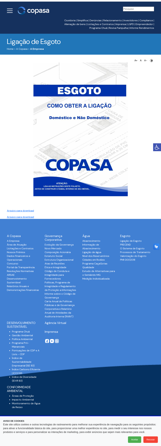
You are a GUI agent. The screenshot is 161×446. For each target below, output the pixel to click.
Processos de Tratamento (135, 252)
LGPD (131, 24)
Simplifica (82, 20)
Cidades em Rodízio (93, 259)
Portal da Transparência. (21, 267)
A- (145, 60)
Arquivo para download (20, 210)
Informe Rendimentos (142, 28)
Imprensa (121, 24)
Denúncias (96, 20)
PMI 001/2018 (127, 259)
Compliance (146, 20)
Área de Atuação (17, 244)
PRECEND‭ (125, 244)
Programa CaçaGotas (94, 263)
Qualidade (88, 267)
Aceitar (134, 439)
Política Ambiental (22, 339)
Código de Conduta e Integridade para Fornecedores (57, 274)
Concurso (12, 263)
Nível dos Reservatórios (95, 256)
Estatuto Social (53, 256)
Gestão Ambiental (22, 335)
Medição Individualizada (96, 278)
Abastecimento (91, 241)
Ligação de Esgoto (131, 241)
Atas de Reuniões (55, 263)
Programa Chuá (98, 28)
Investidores (131, 20)
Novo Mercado (53, 248)
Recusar (151, 439)
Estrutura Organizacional (59, 259)
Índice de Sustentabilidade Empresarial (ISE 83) (23, 361)
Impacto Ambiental (23, 399)
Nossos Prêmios (16, 252)
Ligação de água (91, 252)
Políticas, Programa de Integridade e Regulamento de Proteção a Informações (60, 286)
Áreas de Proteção (23, 395)
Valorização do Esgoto (133, 256)
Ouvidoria (69, 20)
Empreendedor (144, 24)
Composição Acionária (58, 252)
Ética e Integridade (55, 267)
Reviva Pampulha (118, 28)
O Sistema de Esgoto (132, 248)
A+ (135, 60)
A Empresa (13, 241)
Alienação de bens (75, 24)
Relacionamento (112, 20)
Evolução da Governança (59, 244)
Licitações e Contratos (100, 24)
